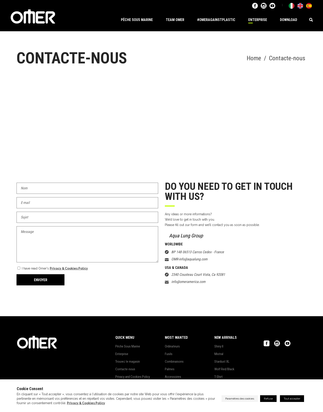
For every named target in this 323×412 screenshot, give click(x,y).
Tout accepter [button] (292, 398)
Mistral (218, 354)
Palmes (169, 369)
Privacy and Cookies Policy (132, 377)
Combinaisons (174, 362)
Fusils (168, 354)
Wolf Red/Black (224, 369)
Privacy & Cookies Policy (69, 268)
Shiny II (218, 346)
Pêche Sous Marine (127, 346)
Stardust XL (222, 362)
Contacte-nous (125, 369)
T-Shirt (218, 377)
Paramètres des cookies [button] (239, 398)
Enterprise (121, 354)
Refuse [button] (268, 398)
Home (254, 58)
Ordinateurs (172, 346)
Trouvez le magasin (127, 362)
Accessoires (173, 377)
